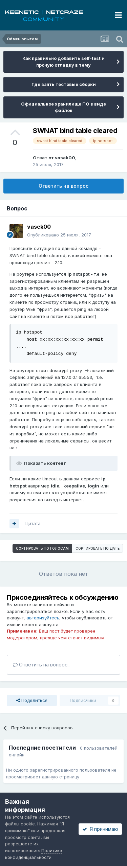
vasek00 (65, 157)
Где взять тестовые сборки (63, 84)
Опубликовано (59, 234)
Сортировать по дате (98, 548)
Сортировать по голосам (42, 548)
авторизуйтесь (42, 617)
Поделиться (31, 700)
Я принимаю (100, 829)
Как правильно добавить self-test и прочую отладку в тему (63, 61)
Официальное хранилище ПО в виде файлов (63, 107)
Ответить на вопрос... (41, 664)
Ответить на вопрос (63, 186)
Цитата (33, 523)
